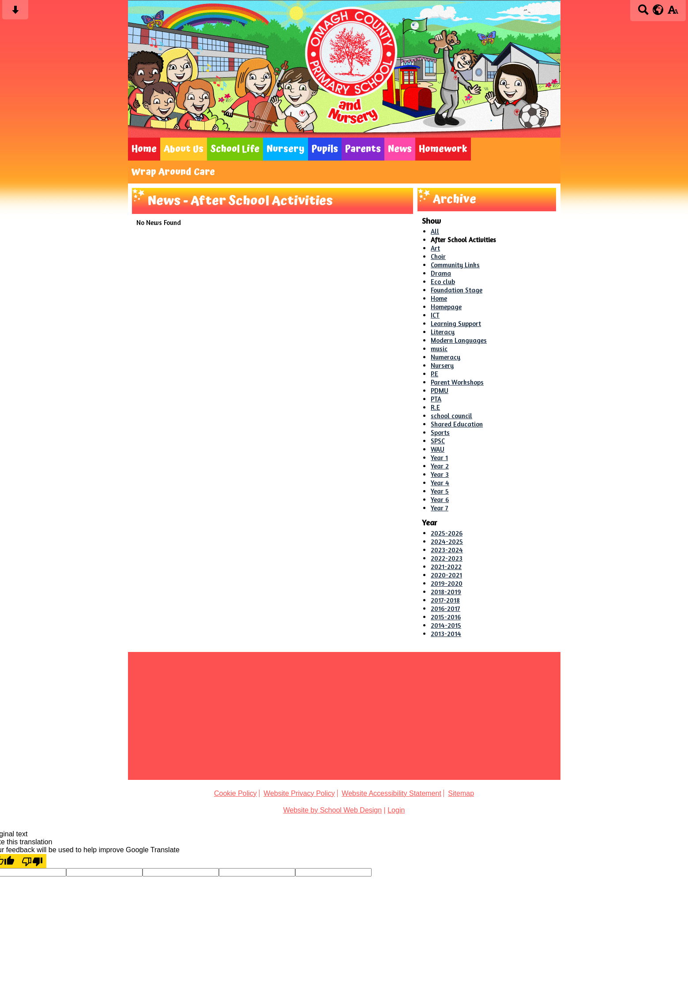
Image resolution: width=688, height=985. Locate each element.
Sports (440, 432)
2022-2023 (446, 558)
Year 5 (440, 491)
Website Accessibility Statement (391, 793)
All (435, 231)
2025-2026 (446, 533)
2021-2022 (446, 566)
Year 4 (440, 483)
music (439, 349)
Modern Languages (459, 340)
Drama (441, 273)
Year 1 (439, 457)
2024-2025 (447, 541)
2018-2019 (446, 592)
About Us (183, 149)
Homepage (446, 307)
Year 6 (440, 499)
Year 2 (440, 466)
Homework (443, 149)
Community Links (455, 265)
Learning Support (456, 323)
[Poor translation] (32, 861)
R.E (435, 407)
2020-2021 (446, 575)
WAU (437, 449)
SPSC (438, 441)
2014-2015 (446, 625)
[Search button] (643, 12)
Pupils (325, 149)
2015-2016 (446, 617)
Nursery (286, 149)
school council (451, 416)
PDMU (439, 390)
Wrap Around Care (173, 172)
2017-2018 (445, 600)
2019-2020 (446, 583)
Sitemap (461, 793)
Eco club (443, 281)
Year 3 (440, 474)
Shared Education (457, 424)
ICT (435, 315)
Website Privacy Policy (299, 793)
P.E (434, 374)
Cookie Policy (235, 793)
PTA (436, 399)
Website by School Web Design (332, 810)
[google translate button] (658, 9)
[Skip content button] (15, 12)
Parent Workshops (457, 382)
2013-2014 (446, 633)
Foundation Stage (456, 290)
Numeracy (445, 357)
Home (144, 149)
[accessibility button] (672, 12)
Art (435, 248)
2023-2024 (447, 550)
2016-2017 (445, 608)
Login (396, 810)
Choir (438, 256)
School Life (235, 149)
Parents (363, 149)
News (400, 149)
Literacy (443, 332)
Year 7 (439, 508)
